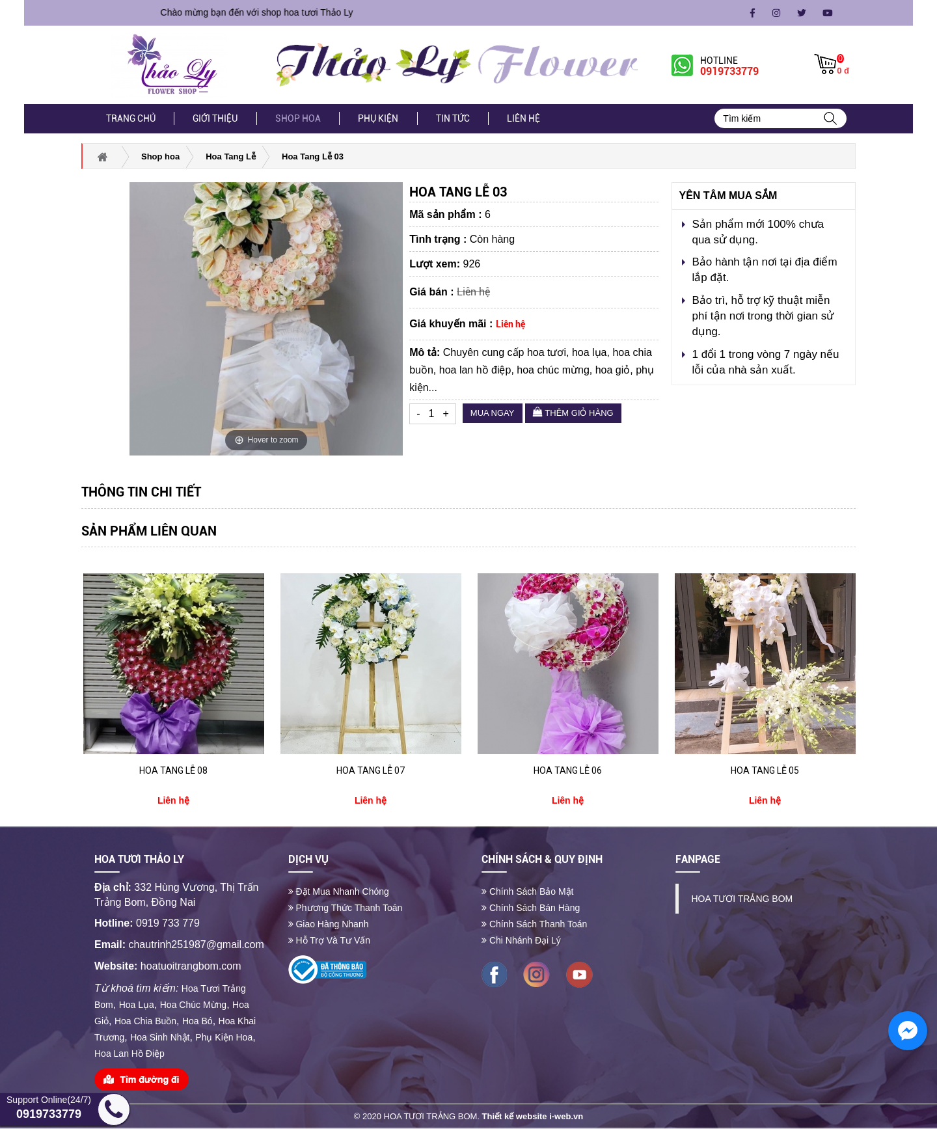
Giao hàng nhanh (328, 924)
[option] (173, 690)
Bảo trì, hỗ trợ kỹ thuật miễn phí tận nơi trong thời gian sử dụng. (763, 316)
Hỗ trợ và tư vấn (329, 940)
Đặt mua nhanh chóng (338, 891)
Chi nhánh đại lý (521, 940)
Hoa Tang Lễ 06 (568, 770)
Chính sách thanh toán (534, 924)
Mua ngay (492, 413)
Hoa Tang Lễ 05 (765, 770)
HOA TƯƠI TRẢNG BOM (742, 898)
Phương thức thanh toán (345, 908)
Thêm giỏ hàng (573, 412)
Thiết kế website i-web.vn (533, 1116)
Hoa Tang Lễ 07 (370, 770)
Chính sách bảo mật (528, 891)
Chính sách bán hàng (531, 908)
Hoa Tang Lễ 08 (173, 770)
